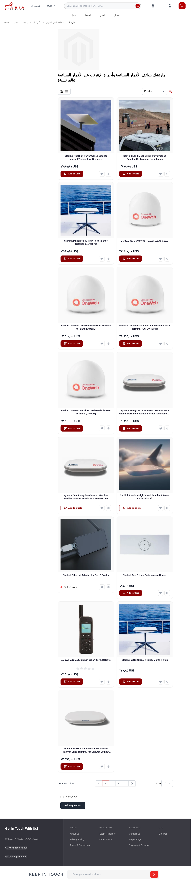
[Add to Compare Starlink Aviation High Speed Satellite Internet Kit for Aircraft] (167, 508)
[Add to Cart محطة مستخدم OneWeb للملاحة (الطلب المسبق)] (130, 258)
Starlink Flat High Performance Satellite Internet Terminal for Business (85, 157)
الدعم (102, 15)
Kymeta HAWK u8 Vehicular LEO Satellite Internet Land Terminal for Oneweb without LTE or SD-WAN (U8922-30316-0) (86, 750)
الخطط (88, 15)
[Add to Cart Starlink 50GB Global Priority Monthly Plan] (130, 681)
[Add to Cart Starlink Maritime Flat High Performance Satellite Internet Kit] (72, 258)
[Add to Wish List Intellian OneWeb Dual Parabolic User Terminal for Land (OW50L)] (102, 343)
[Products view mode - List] (66, 91)
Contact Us (134, 834)
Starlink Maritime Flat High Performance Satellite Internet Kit (86, 242)
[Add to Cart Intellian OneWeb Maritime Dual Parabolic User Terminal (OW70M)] (72, 428)
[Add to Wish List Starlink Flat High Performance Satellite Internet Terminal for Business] (102, 174)
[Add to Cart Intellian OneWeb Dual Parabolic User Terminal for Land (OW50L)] (72, 343)
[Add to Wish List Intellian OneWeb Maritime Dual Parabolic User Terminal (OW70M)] (102, 428)
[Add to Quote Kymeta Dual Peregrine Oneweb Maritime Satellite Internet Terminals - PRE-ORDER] (73, 508)
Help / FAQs (135, 839)
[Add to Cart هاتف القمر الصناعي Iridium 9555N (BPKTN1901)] (72, 681)
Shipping (133, 845)
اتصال (116, 15)
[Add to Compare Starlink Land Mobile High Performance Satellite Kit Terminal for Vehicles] (167, 174)
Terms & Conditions (80, 845)
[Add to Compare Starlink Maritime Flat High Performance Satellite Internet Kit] (108, 259)
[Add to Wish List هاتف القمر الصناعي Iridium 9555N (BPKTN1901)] (102, 681)
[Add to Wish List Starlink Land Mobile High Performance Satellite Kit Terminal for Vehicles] (160, 174)
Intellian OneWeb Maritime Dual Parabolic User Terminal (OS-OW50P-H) (144, 327)
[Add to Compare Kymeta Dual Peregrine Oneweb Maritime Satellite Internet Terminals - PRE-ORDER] (108, 508)
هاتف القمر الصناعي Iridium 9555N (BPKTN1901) (86, 660)
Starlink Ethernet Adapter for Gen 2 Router (86, 575)
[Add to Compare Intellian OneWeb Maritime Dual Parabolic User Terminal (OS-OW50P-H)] (167, 343)
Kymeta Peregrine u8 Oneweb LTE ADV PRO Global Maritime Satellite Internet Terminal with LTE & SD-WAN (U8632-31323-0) (144, 412)
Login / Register (107, 834)
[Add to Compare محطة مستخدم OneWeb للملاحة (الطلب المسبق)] (167, 259)
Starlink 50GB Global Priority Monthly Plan (145, 660)
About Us (74, 834)
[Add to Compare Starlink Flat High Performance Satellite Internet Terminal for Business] (108, 174)
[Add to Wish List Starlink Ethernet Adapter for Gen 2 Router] (102, 587)
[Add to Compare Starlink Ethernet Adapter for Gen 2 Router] (108, 587)
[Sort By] (154, 91)
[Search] (137, 6)
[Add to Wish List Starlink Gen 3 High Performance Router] (160, 593)
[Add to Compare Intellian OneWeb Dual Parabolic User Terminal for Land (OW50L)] (108, 343)
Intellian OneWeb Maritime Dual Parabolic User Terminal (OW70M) (86, 412)
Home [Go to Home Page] (6, 22)
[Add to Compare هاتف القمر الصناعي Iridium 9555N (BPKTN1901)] (108, 681)
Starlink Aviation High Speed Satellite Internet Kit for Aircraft (144, 497)
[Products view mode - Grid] (62, 91)
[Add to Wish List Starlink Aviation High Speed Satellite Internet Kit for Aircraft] (160, 508)
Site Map (163, 834)
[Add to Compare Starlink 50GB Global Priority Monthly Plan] (167, 681)
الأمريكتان (37, 22)
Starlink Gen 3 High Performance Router (144, 575)
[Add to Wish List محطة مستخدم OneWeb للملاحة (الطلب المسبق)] (160, 259)
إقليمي (25, 22)
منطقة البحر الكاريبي (55, 22)
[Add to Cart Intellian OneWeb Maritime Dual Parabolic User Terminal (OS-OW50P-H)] (130, 343)
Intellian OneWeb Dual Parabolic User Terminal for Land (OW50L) (86, 327)
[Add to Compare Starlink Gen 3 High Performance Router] (167, 593)
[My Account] (153, 6)
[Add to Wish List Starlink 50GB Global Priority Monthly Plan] (160, 681)
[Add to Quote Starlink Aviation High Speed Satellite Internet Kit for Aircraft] (131, 508)
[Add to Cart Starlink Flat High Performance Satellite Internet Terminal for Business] (72, 174)
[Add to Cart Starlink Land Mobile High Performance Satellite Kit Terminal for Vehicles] (130, 174)
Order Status (105, 839)
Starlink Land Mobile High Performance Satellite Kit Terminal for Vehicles (144, 157)
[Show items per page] (167, 783)
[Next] (132, 783)
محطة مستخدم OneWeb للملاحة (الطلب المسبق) (144, 241)
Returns (145, 845)
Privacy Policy (77, 839)
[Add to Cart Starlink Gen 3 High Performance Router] (130, 593)
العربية (37, 6)
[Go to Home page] (14, 6)
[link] (98, 783)
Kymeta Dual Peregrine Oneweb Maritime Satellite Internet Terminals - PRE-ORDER (86, 497)
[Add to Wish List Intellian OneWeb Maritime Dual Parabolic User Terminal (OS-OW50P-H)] (160, 343)
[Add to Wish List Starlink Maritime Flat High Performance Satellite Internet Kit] (102, 259)
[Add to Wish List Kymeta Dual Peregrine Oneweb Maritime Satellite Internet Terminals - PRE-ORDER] (102, 508)
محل (73, 15)
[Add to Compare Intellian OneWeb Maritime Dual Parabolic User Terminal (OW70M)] (108, 428)
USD (51, 6)
